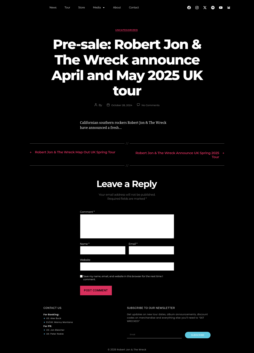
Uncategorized (127, 30)
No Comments (151, 105)
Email (133, 245)
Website (85, 260)
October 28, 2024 (121, 105)
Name (84, 245)
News (52, 8)
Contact (134, 8)
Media (99, 8)
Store (81, 8)
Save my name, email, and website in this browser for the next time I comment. (123, 279)
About (117, 8)
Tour (67, 8)
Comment (87, 213)
